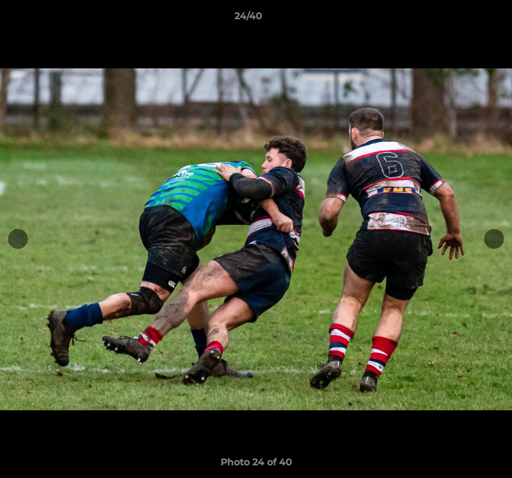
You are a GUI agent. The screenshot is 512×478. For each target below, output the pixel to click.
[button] (456, 19)
